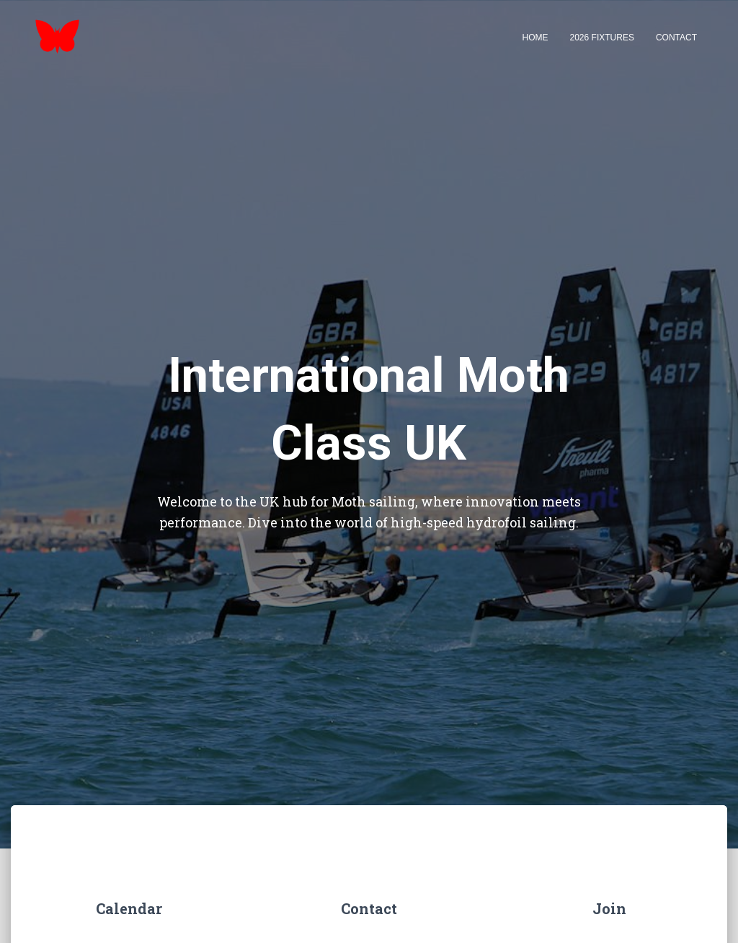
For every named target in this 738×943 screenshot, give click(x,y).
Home (535, 37)
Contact (676, 37)
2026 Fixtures (602, 37)
